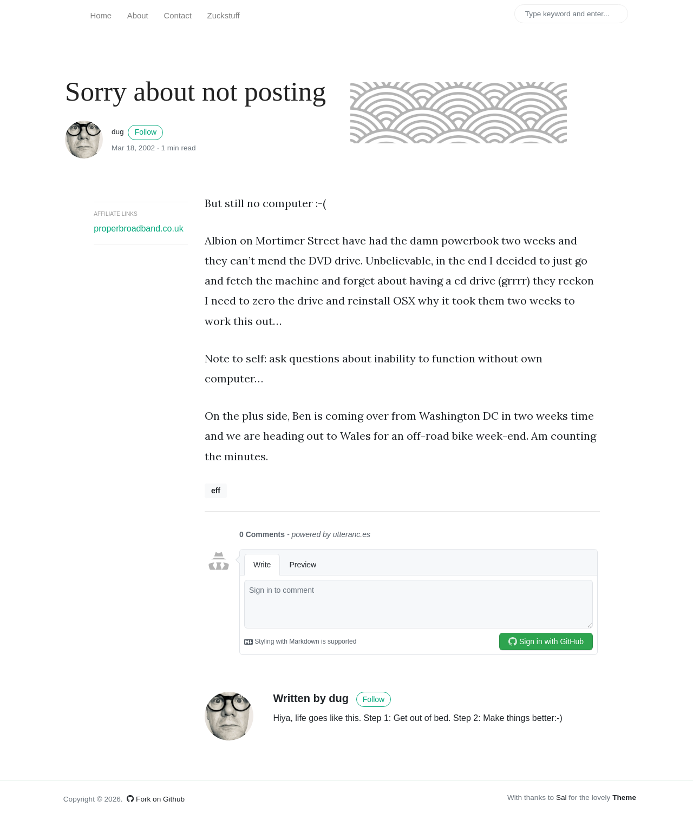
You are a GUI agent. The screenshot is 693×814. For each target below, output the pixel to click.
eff (215, 490)
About (137, 15)
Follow (145, 132)
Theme (624, 797)
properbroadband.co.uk (138, 228)
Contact (178, 15)
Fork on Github (156, 799)
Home (101, 15)
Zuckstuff (223, 15)
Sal (561, 797)
